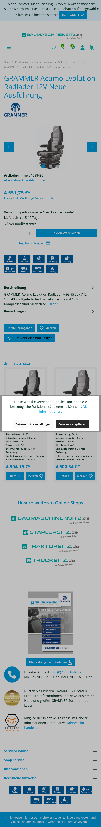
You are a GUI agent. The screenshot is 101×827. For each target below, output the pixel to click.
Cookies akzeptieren (72, 424)
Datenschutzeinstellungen (33, 424)
